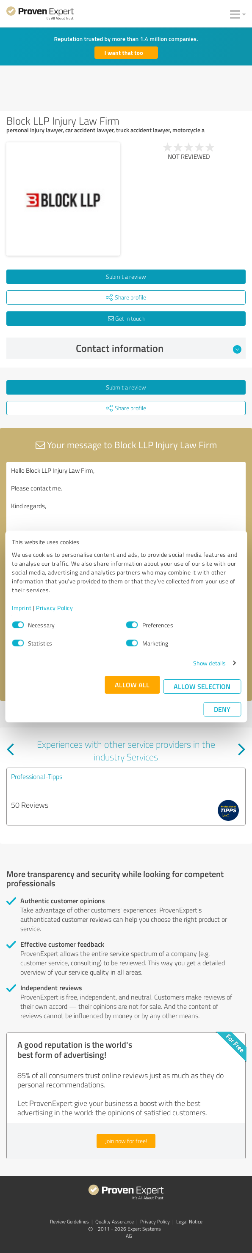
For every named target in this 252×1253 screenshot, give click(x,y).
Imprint (22, 608)
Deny (222, 709)
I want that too (124, 52)
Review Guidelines (69, 1221)
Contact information (158, 348)
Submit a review (126, 276)
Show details (209, 663)
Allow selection (202, 686)
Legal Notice (189, 1221)
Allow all (132, 684)
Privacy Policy (54, 608)
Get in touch (126, 318)
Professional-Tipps (36, 776)
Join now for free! (126, 1141)
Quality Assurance (114, 1221)
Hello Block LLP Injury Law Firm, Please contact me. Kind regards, (126, 509)
